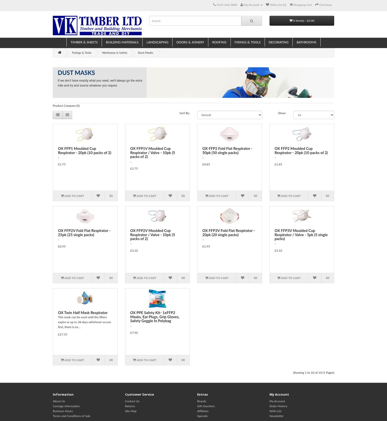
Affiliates (203, 411)
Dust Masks (145, 52)
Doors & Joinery (190, 42)
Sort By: (184, 113)
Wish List (276, 411)
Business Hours (63, 411)
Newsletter (277, 416)
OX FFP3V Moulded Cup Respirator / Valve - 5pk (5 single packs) (301, 234)
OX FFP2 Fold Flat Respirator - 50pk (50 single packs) (227, 150)
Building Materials (122, 42)
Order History (279, 406)
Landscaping (157, 42)
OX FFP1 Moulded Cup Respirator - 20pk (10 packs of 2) (84, 150)
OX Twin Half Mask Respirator (83, 312)
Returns (130, 406)
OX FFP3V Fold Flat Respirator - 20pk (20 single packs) (228, 232)
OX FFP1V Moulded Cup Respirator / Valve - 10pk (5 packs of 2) (152, 152)
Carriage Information (66, 406)
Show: (282, 113)
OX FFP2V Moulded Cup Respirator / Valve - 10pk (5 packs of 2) (152, 234)
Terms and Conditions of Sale (71, 416)
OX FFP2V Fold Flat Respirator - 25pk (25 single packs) (84, 232)
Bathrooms (306, 42)
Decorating (279, 42)
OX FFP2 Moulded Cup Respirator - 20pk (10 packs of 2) (301, 150)
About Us (59, 401)
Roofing (219, 42)
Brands (201, 401)
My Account (277, 401)
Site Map (131, 411)
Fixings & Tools (248, 42)
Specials (202, 416)
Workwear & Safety (114, 52)
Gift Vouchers (206, 406)
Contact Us (132, 401)
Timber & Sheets (84, 42)
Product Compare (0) (66, 105)
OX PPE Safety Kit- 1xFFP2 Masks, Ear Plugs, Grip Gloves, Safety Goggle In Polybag (154, 316)
